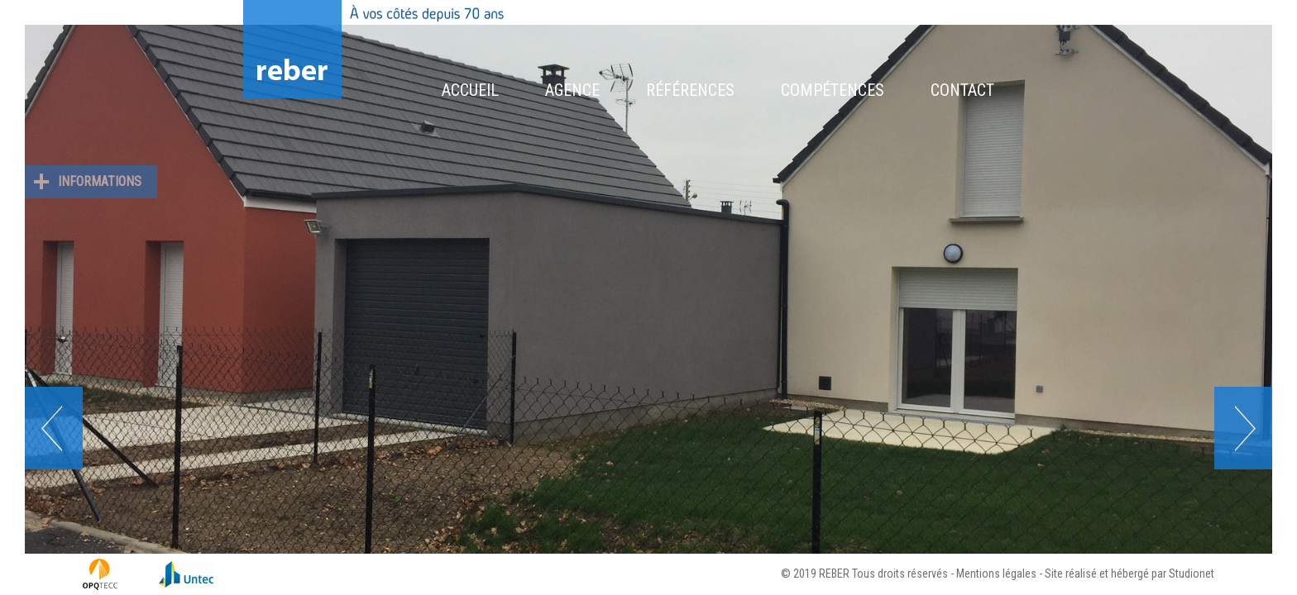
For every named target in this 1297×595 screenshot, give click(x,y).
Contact (962, 90)
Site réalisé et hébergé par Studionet (1129, 573)
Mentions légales (996, 573)
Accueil (470, 90)
